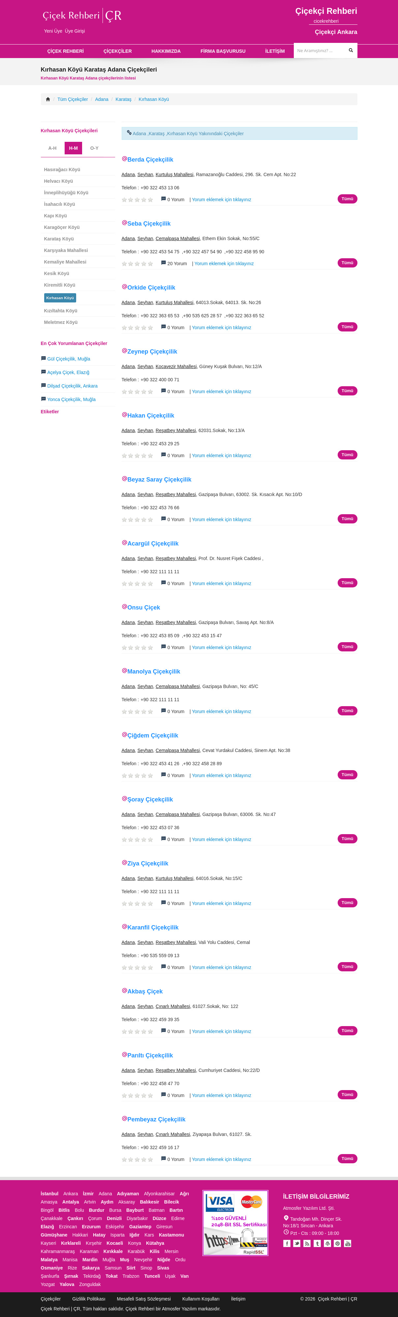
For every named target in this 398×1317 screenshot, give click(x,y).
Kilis (155, 1251)
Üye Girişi (75, 31)
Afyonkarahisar (159, 1193)
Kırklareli (71, 1243)
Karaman (89, 1251)
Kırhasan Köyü (154, 99)
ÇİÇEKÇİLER (118, 51)
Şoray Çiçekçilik (150, 799)
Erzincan (68, 1226)
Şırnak (71, 1276)
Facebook (287, 1243)
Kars (149, 1235)
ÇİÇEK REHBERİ (65, 51)
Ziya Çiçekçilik (148, 863)
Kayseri (48, 1243)
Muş (124, 1259)
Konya (134, 1243)
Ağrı (184, 1193)
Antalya (70, 1202)
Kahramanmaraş (58, 1251)
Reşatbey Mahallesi (176, 430)
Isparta (117, 1235)
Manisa (70, 1259)
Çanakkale (52, 1218)
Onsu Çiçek (144, 607)
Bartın (176, 1210)
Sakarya (91, 1267)
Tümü (347, 198)
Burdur (97, 1210)
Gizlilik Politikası (88, 1298)
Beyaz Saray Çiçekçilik (160, 479)
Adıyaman (128, 1193)
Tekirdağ (92, 1276)
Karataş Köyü (59, 238)
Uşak (170, 1276)
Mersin (171, 1251)
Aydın (107, 1202)
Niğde (163, 1259)
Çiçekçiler (51, 1298)
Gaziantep (140, 1226)
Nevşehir (143, 1259)
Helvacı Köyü (58, 181)
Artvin (90, 1202)
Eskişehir (115, 1226)
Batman (157, 1210)
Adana (101, 99)
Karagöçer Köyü (62, 227)
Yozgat (48, 1284)
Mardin (90, 1259)
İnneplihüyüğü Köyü (66, 192)
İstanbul (50, 1193)
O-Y (94, 148)
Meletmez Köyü (61, 322)
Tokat (111, 1276)
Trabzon (131, 1276)
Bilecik (171, 1202)
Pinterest (337, 1243)
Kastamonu (171, 1235)
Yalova (67, 1284)
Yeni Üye (53, 31)
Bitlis (64, 1210)
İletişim (238, 1298)
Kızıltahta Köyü (60, 310)
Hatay (99, 1235)
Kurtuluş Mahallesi (174, 174)
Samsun (113, 1267)
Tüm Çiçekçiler (72, 99)
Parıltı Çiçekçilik (150, 1055)
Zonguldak (90, 1284)
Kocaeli (115, 1243)
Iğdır (134, 1235)
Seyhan (145, 174)
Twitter (296, 1243)
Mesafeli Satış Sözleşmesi (144, 1298)
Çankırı (75, 1218)
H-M (73, 148)
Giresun (164, 1226)
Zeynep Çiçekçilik (152, 351)
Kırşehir (94, 1243)
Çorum (95, 1218)
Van (184, 1276)
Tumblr (317, 1243)
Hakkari (80, 1235)
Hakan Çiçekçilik (151, 415)
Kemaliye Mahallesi (65, 262)
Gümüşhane (54, 1235)
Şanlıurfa (50, 1276)
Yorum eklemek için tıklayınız (221, 199)
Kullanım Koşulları (201, 1298)
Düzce (159, 1218)
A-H (52, 148)
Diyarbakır (137, 1218)
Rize (72, 1267)
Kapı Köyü (55, 215)
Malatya (49, 1259)
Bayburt (135, 1210)
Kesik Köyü (56, 273)
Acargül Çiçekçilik (153, 543)
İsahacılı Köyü (59, 204)
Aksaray (126, 1202)
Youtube (327, 1243)
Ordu (180, 1259)
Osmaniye (52, 1267)
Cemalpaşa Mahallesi (178, 238)
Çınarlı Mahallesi (173, 1006)
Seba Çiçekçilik (149, 223)
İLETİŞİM (275, 51)
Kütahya (155, 1243)
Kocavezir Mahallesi (176, 366)
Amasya (49, 1202)
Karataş (124, 99)
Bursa (115, 1210)
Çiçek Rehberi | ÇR (337, 1298)
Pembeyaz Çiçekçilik (157, 1119)
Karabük (136, 1251)
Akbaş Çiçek (145, 991)
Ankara (70, 1193)
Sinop (146, 1267)
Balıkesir (149, 1202)
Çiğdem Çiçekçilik (153, 735)
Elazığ (47, 1226)
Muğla (109, 1259)
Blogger (307, 1243)
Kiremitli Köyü (60, 285)
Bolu (79, 1210)
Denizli (114, 1218)
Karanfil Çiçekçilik (153, 927)
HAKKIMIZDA (166, 51)
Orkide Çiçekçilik (151, 287)
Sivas (163, 1267)
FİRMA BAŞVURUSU (222, 51)
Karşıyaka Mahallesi (66, 250)
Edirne (177, 1218)
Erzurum (91, 1226)
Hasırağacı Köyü (62, 169)
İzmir (88, 1193)
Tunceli (152, 1276)
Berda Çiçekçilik (150, 159)
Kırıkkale (113, 1251)
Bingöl (47, 1210)
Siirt (131, 1267)
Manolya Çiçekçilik (154, 671)
